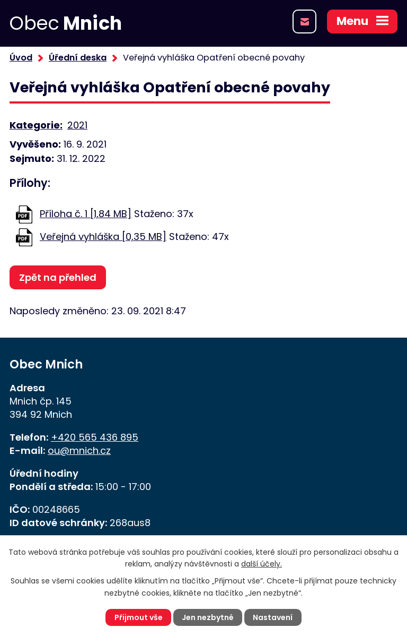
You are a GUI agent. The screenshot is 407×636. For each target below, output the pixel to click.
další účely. (261, 563)
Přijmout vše (138, 617)
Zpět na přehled (57, 277)
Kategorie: (36, 125)
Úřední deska (78, 57)
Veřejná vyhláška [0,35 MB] (103, 236)
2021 (77, 125)
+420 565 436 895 (94, 437)
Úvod (21, 57)
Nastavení (273, 617)
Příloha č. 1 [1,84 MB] (85, 213)
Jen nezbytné (208, 617)
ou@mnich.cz (79, 450)
